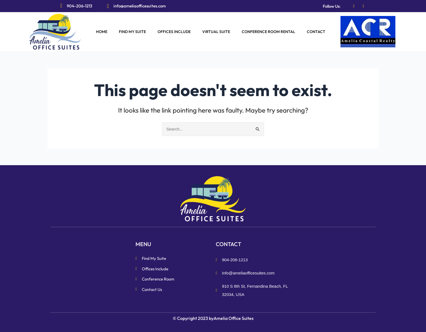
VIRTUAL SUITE (216, 31)
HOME (101, 31)
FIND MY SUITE (132, 31)
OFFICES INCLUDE (174, 31)
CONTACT (316, 31)
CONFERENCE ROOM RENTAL (268, 31)
